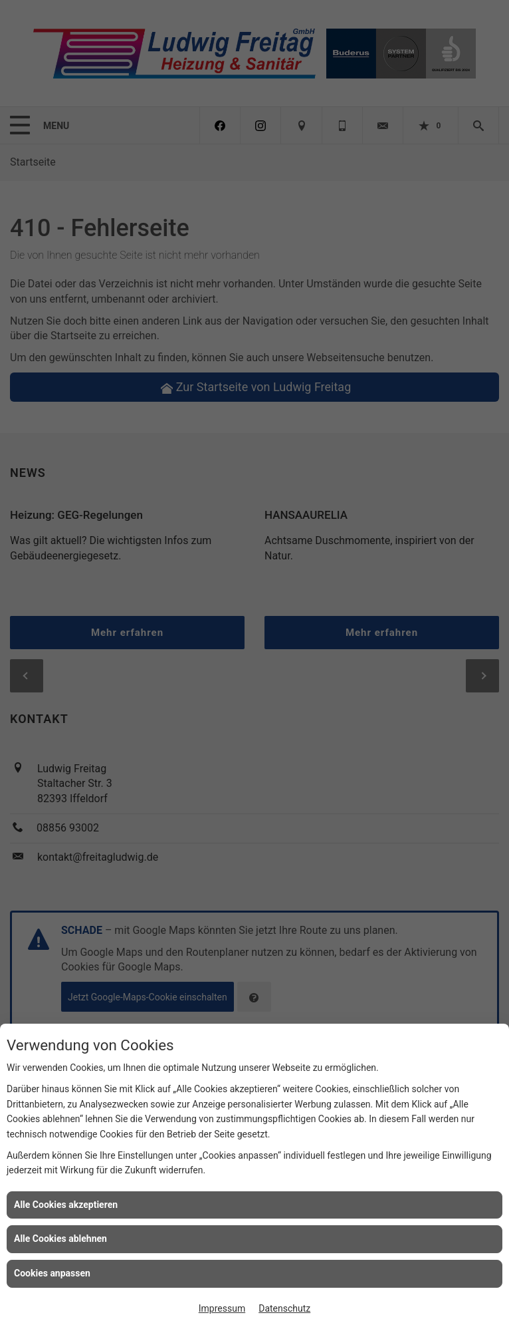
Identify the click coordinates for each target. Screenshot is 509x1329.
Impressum (222, 1308)
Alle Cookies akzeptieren (66, 1204)
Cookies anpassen (52, 1273)
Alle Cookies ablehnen (60, 1238)
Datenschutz (284, 1308)
